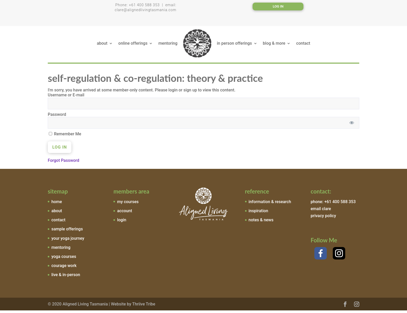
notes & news (261, 222)
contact (303, 45)
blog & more (274, 45)
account (124, 213)
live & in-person (65, 277)
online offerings (132, 45)
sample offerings (67, 231)
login (121, 222)
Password (57, 117)
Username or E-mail (66, 97)
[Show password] (351, 125)
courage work (64, 268)
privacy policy (323, 218)
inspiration (258, 213)
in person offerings (234, 45)
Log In (278, 7)
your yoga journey (67, 240)
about (102, 45)
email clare (321, 211)
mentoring (167, 45)
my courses (128, 204)
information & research (270, 204)
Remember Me (65, 136)
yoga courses (63, 259)
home (56, 204)
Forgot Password (63, 163)
